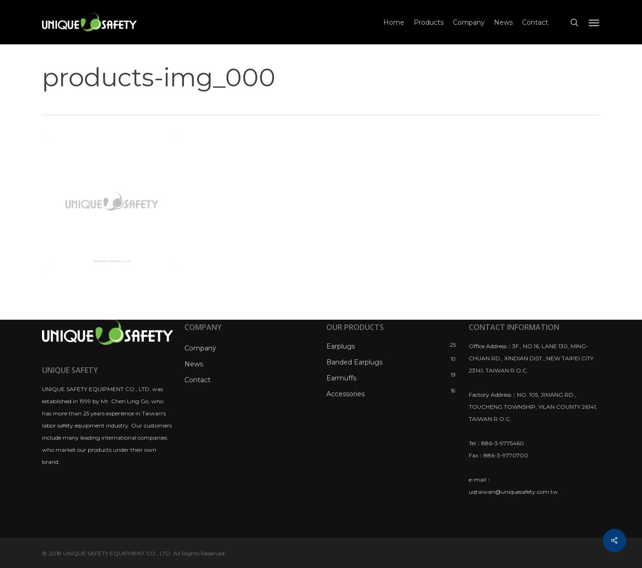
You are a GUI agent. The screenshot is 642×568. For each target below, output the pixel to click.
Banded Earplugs (354, 362)
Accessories (345, 394)
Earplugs (340, 346)
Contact (197, 380)
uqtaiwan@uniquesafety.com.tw (513, 491)
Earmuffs (341, 378)
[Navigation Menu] (594, 22)
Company (200, 348)
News (193, 364)
